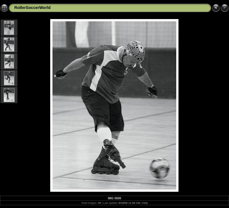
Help (145, 202)
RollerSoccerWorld (32, 7)
